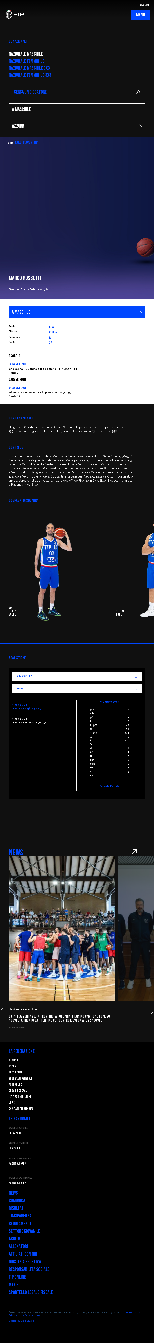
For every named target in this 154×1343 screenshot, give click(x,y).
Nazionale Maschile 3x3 (29, 68)
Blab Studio (27, 1320)
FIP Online (17, 1277)
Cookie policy (132, 1312)
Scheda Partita (110, 786)
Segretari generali (20, 1079)
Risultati (17, 1208)
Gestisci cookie (33, 1315)
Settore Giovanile (24, 1231)
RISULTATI (144, 5)
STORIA (13, 1066)
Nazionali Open (17, 1164)
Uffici (12, 1103)
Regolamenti (20, 1224)
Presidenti (15, 1072)
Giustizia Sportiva (25, 1262)
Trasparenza (20, 1216)
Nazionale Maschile (26, 54)
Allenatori (18, 1246)
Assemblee (15, 1085)
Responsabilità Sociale (29, 1269)
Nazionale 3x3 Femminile (20, 1177)
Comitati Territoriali (21, 1109)
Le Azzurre (15, 1148)
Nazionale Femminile (26, 61)
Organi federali (18, 1091)
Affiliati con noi (23, 1254)
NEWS (16, 853)
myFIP (14, 1285)
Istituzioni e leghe (20, 1097)
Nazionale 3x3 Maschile (20, 1158)
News (13, 1193)
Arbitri (15, 1239)
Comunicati (18, 1201)
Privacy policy (16, 1315)
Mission (13, 1060)
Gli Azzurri (15, 1133)
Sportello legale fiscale (31, 1292)
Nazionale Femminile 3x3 (30, 75)
